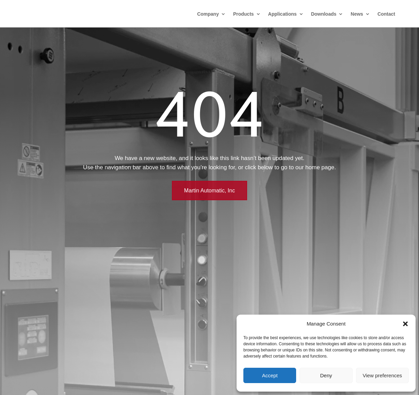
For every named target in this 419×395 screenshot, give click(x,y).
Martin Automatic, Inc (209, 190)
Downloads (324, 14)
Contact (386, 14)
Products (243, 14)
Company (208, 14)
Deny (326, 375)
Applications (282, 14)
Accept (270, 375)
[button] (405, 323)
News (357, 14)
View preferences (382, 375)
